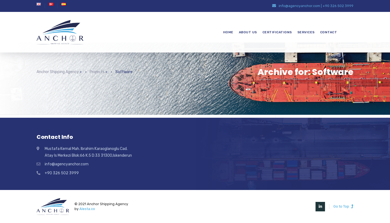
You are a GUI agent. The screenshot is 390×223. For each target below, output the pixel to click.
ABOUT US (248, 32)
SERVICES (306, 32)
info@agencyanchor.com (299, 6)
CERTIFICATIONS (277, 32)
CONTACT (328, 32)
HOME (228, 32)
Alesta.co (87, 209)
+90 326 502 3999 (338, 6)
